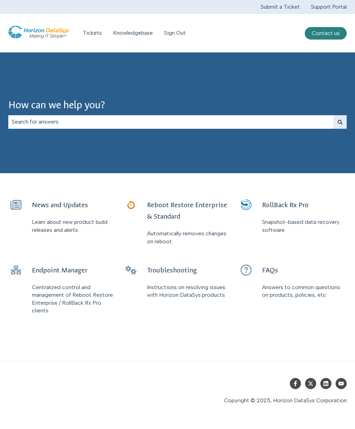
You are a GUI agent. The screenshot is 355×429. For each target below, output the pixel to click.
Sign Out (175, 33)
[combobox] (171, 121)
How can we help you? (56, 105)
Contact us (326, 33)
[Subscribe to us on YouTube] (341, 383)
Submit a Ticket (280, 6)
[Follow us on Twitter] (310, 383)
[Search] (340, 121)
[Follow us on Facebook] (295, 383)
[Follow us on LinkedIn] (325, 383)
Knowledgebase (133, 33)
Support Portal (329, 6)
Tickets (92, 33)
